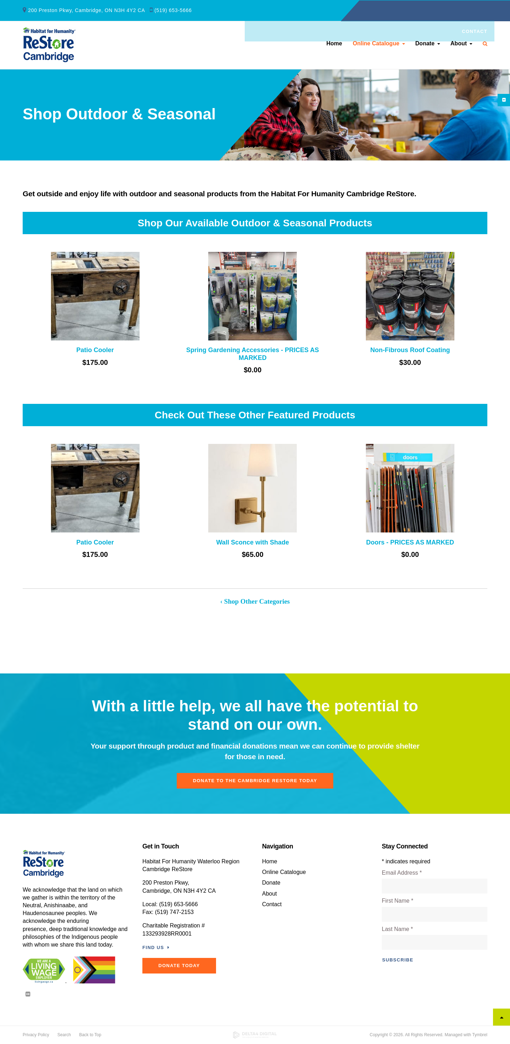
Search (482, 44)
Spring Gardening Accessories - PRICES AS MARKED (252, 353)
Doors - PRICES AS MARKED (410, 542)
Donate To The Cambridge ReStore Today (255, 780)
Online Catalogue (376, 44)
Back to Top (90, 1034)
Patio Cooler (95, 350)
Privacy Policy (36, 1034)
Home (334, 44)
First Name (397, 901)
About (458, 44)
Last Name (397, 929)
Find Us (153, 947)
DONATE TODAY (181, 965)
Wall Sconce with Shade (252, 542)
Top (501, 1017)
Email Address (402, 873)
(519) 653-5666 (173, 10)
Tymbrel (479, 1034)
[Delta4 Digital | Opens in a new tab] (255, 1035)
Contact (474, 10)
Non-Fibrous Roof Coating (410, 350)
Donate (425, 44)
